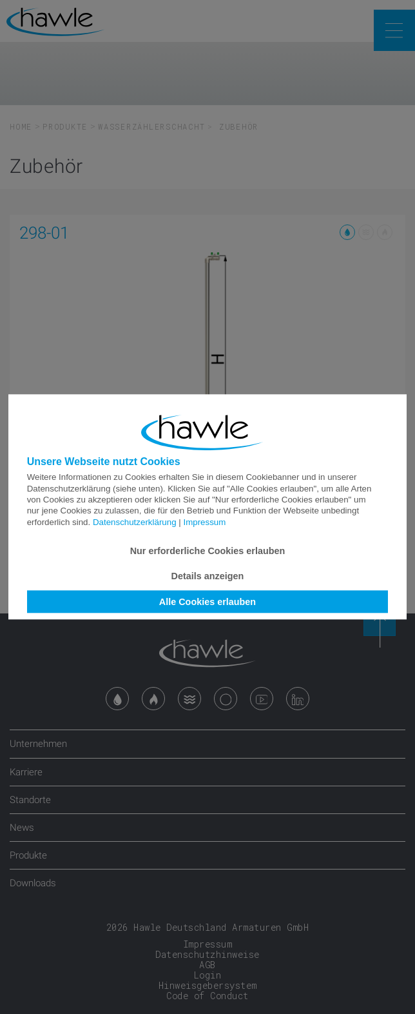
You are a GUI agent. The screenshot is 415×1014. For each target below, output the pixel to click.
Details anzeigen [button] (207, 576)
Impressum (204, 522)
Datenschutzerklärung (135, 522)
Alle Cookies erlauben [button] (207, 602)
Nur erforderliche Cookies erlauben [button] (207, 551)
